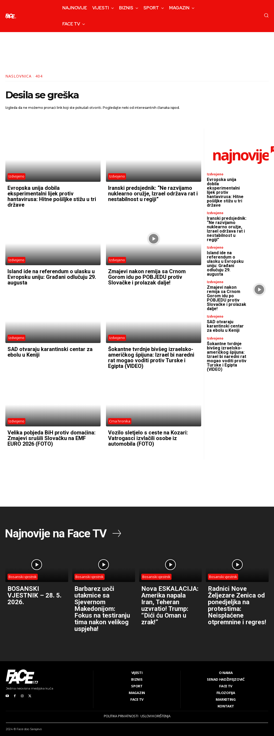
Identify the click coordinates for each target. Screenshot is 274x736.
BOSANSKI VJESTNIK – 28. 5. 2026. (34, 592)
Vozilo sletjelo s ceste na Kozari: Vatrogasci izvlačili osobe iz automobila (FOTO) (148, 435)
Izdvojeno (17, 176)
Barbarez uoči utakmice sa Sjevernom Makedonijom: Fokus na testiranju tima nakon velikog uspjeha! (102, 605)
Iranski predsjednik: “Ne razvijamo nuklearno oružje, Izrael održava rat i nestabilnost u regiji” (153, 193)
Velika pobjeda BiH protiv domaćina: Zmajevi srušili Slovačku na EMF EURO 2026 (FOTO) (51, 435)
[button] (266, 15)
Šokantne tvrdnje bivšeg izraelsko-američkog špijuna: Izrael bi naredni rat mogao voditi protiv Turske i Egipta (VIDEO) (151, 355)
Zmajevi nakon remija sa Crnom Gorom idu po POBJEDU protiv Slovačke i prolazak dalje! (147, 275)
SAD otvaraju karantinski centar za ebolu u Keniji (50, 350)
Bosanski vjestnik (23, 573)
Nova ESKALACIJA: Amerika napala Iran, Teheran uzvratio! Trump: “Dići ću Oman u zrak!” (170, 602)
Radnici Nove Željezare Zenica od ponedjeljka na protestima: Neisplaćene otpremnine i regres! (237, 602)
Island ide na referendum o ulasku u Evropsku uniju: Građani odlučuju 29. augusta (51, 275)
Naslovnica (18, 76)
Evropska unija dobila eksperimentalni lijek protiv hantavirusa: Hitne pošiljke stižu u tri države (51, 196)
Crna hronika (119, 418)
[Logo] (10, 16)
